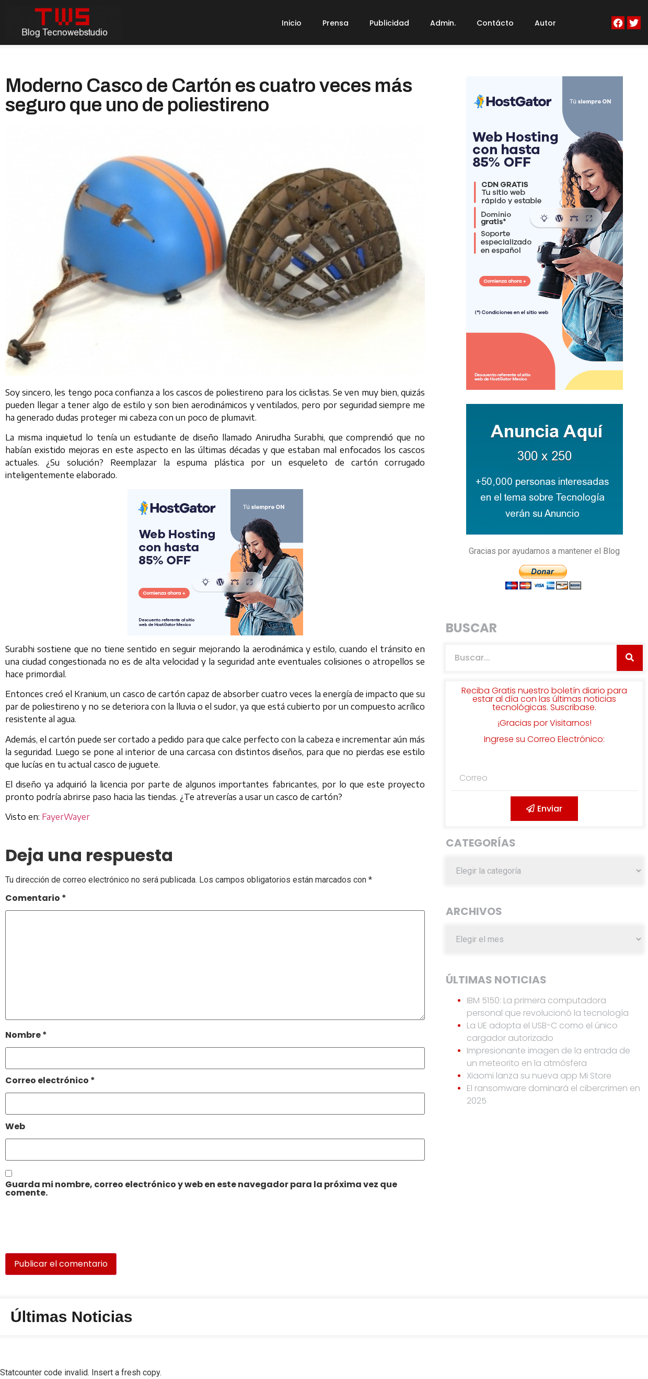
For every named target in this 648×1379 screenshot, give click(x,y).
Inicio (292, 23)
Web (15, 1127)
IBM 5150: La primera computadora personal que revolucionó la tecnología (548, 1006)
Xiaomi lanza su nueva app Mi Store (539, 1076)
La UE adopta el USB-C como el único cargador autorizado (542, 1031)
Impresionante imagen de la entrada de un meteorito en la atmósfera (548, 1057)
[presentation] (76, 1230)
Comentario (35, 899)
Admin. (443, 23)
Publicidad (389, 23)
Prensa (335, 23)
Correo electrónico (50, 1081)
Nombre (26, 1036)
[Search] (630, 658)
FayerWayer (66, 817)
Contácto (495, 23)
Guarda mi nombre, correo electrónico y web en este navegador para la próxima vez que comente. (201, 1189)
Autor (545, 23)
